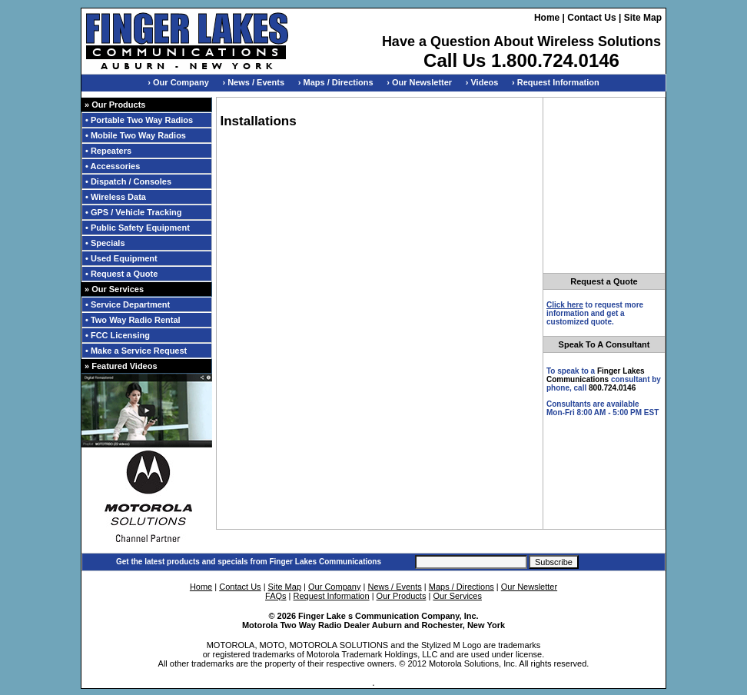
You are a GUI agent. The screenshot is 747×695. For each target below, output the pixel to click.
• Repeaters (108, 150)
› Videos (482, 82)
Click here (564, 305)
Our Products (402, 595)
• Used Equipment (121, 258)
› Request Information (555, 82)
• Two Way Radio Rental (133, 319)
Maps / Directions (461, 586)
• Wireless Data (115, 196)
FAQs (276, 595)
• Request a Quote (121, 273)
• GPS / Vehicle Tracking (133, 212)
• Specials (105, 243)
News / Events (394, 586)
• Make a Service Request (136, 350)
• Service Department (127, 304)
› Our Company (178, 82)
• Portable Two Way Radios (139, 120)
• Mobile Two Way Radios (135, 135)
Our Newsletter (529, 586)
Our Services (457, 595)
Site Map (643, 17)
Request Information (332, 595)
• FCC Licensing (117, 335)
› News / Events (253, 82)
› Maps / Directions (336, 82)
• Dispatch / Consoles (128, 181)
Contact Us (591, 17)
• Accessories (112, 166)
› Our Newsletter (419, 82)
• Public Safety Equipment (137, 227)
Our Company (334, 586)
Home (546, 17)
